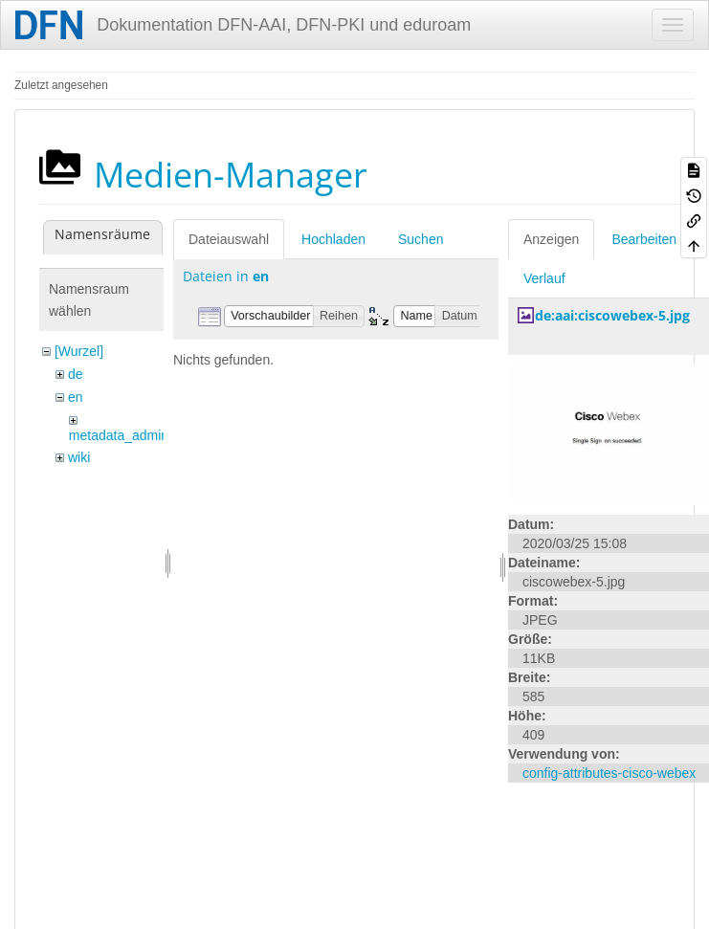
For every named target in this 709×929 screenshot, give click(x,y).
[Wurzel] (79, 351)
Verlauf (544, 278)
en (75, 397)
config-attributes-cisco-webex (609, 773)
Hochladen (333, 239)
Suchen (420, 239)
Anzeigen (551, 239)
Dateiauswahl (228, 239)
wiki (79, 457)
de (75, 374)
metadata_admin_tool (133, 435)
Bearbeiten (643, 239)
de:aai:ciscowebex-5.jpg (612, 315)
